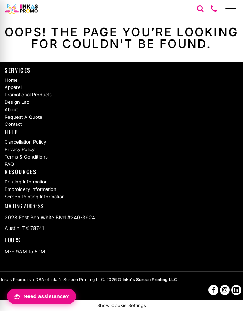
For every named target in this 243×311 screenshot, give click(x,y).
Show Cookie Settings (121, 305)
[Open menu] (230, 8)
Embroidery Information (30, 189)
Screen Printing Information (35, 196)
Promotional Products (28, 94)
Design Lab (17, 102)
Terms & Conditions (26, 157)
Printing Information (26, 181)
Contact (13, 124)
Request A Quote (23, 117)
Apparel (13, 87)
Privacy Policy (20, 149)
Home (11, 80)
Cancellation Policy (25, 142)
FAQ (9, 164)
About (11, 109)
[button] (200, 8)
